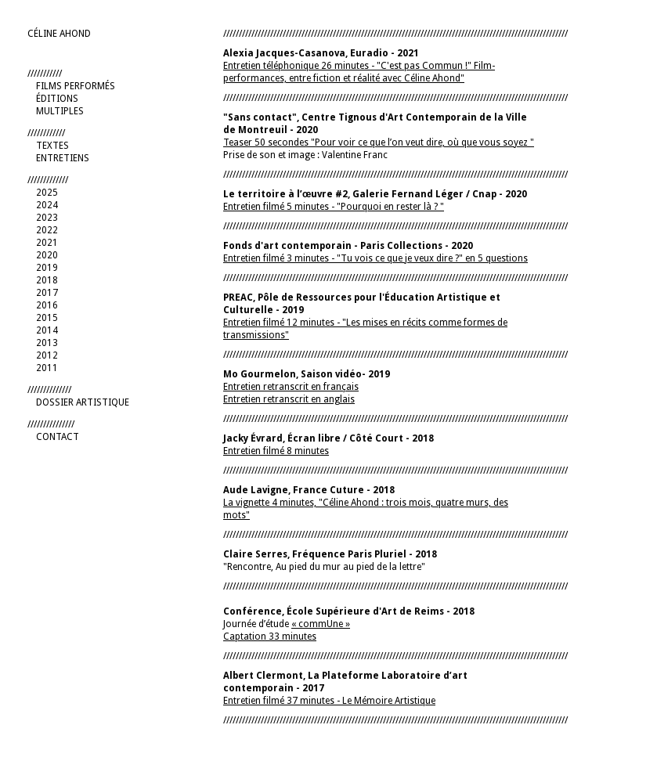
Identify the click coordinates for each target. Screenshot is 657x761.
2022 (47, 230)
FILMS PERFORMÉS (75, 86)
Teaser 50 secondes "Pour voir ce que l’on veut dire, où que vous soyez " (378, 142)
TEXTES (52, 145)
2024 (47, 205)
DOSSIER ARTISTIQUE (82, 402)
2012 (47, 355)
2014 (47, 330)
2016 (47, 305)
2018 (47, 280)
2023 (47, 217)
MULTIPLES (60, 111)
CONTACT (57, 436)
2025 (47, 192)
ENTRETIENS (62, 158)
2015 (47, 317)
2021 (47, 242)
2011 (47, 367)
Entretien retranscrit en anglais (289, 399)
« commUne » (320, 624)
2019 (47, 267)
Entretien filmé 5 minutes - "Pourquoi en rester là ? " (333, 206)
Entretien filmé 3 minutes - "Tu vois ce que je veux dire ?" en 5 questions (375, 258)
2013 (47, 342)
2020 (47, 255)
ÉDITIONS (57, 98)
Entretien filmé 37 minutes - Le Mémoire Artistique (329, 700)
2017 (47, 292)
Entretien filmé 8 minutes (276, 450)
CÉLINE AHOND (59, 33)
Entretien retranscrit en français (291, 386)
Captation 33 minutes (269, 636)
